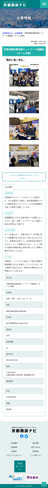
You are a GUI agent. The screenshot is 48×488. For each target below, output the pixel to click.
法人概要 (8, 187)
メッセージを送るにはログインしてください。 (24, 176)
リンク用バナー (35, 455)
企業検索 (14, 447)
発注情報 (35, 443)
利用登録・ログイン (19, 466)
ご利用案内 (14, 443)
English (14, 451)
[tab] (8, 187)
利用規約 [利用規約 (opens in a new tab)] (35, 451)
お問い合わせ (35, 447)
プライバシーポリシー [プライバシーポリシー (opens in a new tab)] (14, 455)
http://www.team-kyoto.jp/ (16, 311)
